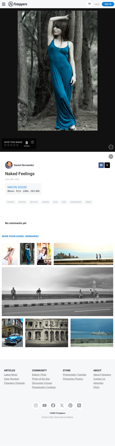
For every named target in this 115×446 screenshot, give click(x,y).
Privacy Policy (48, 417)
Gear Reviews (11, 379)
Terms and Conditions (63, 417)
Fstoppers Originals (14, 383)
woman (45, 202)
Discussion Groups (42, 383)
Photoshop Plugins (73, 379)
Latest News (10, 374)
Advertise (98, 383)
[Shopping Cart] (89, 4)
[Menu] (3, 4)
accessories (76, 202)
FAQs (96, 387)
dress (88, 202)
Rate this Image (13, 142)
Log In (96, 4)
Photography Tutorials (74, 374)
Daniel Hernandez (24, 165)
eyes (64, 202)
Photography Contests (44, 387)
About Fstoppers (102, 374)
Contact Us (99, 379)
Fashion (10, 202)
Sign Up (108, 4)
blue (55, 202)
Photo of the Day (41, 379)
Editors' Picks (39, 374)
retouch (34, 202)
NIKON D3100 (17, 187)
